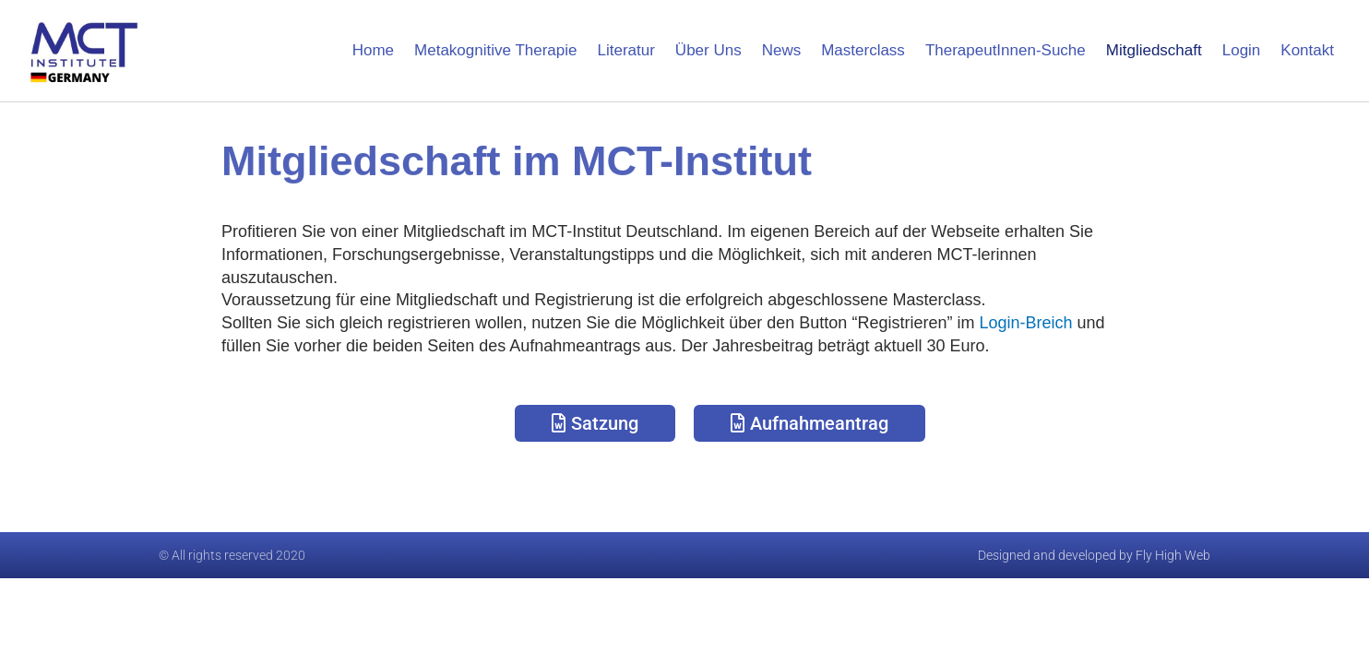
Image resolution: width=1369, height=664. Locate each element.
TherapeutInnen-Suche (1005, 50)
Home (373, 50)
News (782, 50)
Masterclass (863, 50)
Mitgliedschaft (1154, 50)
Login (1241, 50)
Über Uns (708, 50)
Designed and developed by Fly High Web (1094, 555)
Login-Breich (1025, 323)
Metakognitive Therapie (495, 50)
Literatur (625, 50)
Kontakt (1307, 50)
